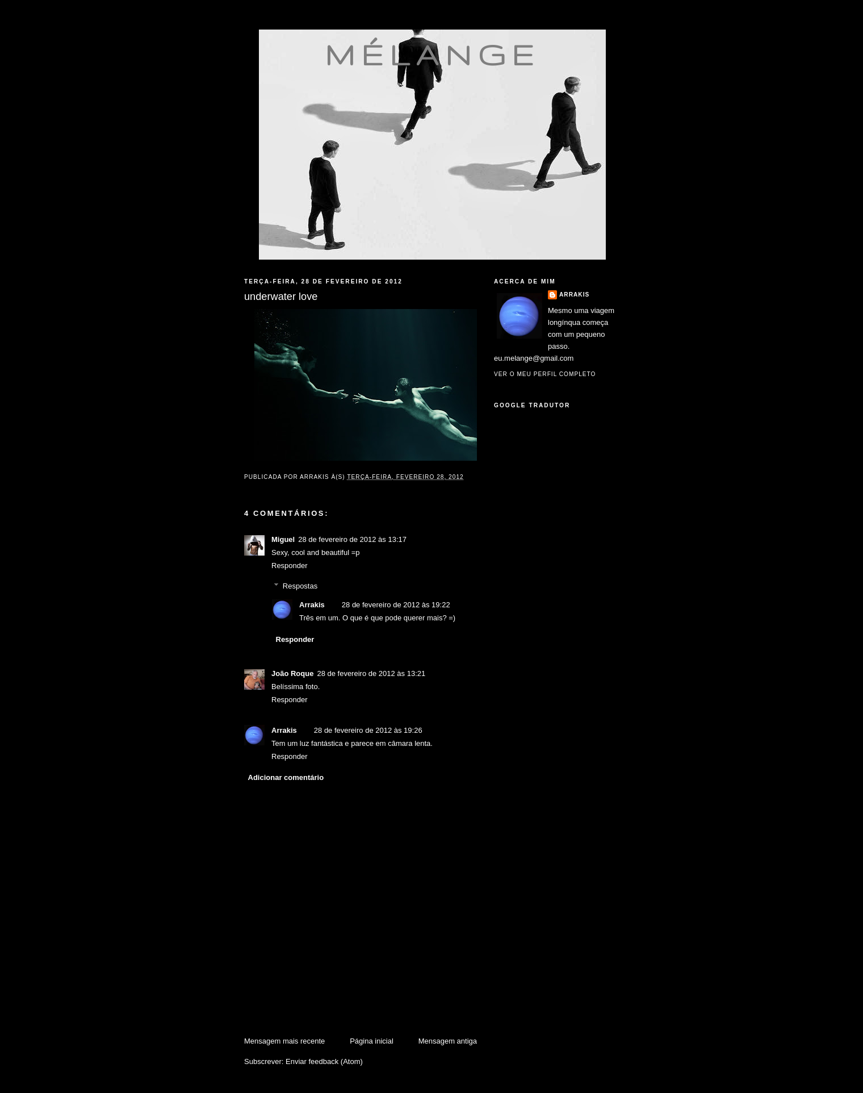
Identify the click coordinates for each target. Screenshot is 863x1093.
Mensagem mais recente (284, 1041)
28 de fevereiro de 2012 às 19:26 (368, 730)
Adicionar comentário (286, 777)
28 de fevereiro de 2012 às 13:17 (352, 539)
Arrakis (312, 604)
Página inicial (371, 1041)
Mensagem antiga (447, 1041)
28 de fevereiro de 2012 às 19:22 (396, 604)
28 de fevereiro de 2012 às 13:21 (371, 673)
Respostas (300, 586)
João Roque (292, 673)
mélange (432, 54)
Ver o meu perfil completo (545, 374)
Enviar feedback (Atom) (324, 1061)
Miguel (283, 539)
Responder (289, 565)
